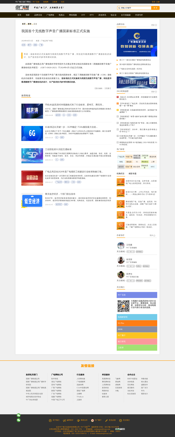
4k (64, 115)
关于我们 (54, 420)
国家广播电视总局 (32, 379)
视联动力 (144, 394)
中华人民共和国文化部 (34, 394)
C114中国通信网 (83, 388)
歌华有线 (54, 379)
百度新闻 (118, 388)
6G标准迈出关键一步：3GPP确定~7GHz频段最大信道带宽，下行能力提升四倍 (138, 137)
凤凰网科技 (106, 379)
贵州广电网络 (56, 385)
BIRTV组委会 (132, 379)
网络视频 (73, 15)
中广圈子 (96, 420)
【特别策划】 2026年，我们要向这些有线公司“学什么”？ (138, 131)
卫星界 (54, 2)
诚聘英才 (68, 420)
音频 (35, 45)
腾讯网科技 (106, 382)
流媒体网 (80, 385)
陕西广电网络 (56, 391)
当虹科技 (130, 391)
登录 (153, 2)
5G (57, 160)
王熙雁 (129, 245)
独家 (28, 15)
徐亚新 (129, 259)
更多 (154, 25)
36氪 (117, 391)
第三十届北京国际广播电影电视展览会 (134, 73)
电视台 (62, 15)
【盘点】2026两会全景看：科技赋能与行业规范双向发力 (138, 98)
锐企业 (113, 15)
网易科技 (105, 391)
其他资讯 (102, 15)
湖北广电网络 (56, 382)
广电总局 (59, 182)
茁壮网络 (130, 385)
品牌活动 (38, 15)
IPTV (92, 15)
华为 (144, 391)
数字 (29, 45)
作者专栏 (139, 15)
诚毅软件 (144, 385)
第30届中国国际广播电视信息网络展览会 (135, 64)
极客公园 (105, 397)
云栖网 (79, 394)
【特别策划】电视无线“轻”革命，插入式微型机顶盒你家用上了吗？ (138, 124)
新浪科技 (105, 388)
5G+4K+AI (130, 251)
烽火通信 (144, 382)
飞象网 (117, 379)
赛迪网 (117, 382)
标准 (23, 45)
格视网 (45, 2)
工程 (73, 182)
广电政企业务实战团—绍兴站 (130, 69)
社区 (62, 2)
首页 (19, 15)
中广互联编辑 (131, 248)
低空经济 (59, 204)
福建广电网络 (56, 397)
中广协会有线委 (32, 400)
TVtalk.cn (80, 397)
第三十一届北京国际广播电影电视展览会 (135, 60)
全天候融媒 (126, 15)
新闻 (29, 24)
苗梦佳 (129, 274)
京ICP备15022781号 (112, 427)
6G (57, 137)
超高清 (58, 115)
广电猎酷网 (81, 382)
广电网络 (50, 15)
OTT (83, 15)
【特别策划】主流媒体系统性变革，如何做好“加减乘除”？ (138, 111)
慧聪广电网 (81, 391)
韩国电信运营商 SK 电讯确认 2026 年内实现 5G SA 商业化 (138, 144)
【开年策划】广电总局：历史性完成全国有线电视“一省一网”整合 (138, 105)
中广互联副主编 (132, 277)
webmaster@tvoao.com (102, 429)
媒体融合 (139, 251)
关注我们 (124, 420)
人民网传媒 (81, 379)
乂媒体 (79, 400)
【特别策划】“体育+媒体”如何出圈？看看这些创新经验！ (138, 118)
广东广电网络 (56, 394)
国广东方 (144, 388)
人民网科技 (106, 385)
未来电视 (130, 382)
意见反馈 (110, 420)
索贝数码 (130, 388)
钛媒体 (104, 394)
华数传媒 (144, 379)
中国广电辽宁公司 (58, 400)
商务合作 (82, 420)
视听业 (67, 182)
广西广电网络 (56, 388)
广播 (41, 45)
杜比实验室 (131, 394)
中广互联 (36, 2)
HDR (68, 115)
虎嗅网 (117, 385)
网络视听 (139, 281)
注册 (158, 2)
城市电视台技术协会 (33, 397)
